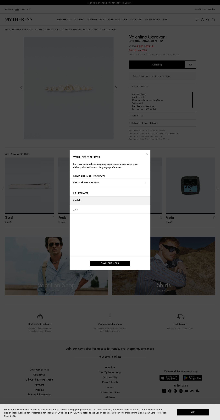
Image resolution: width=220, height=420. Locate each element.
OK (193, 412)
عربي (75, 209)
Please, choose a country (110, 182)
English (76, 200)
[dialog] (110, 412)
